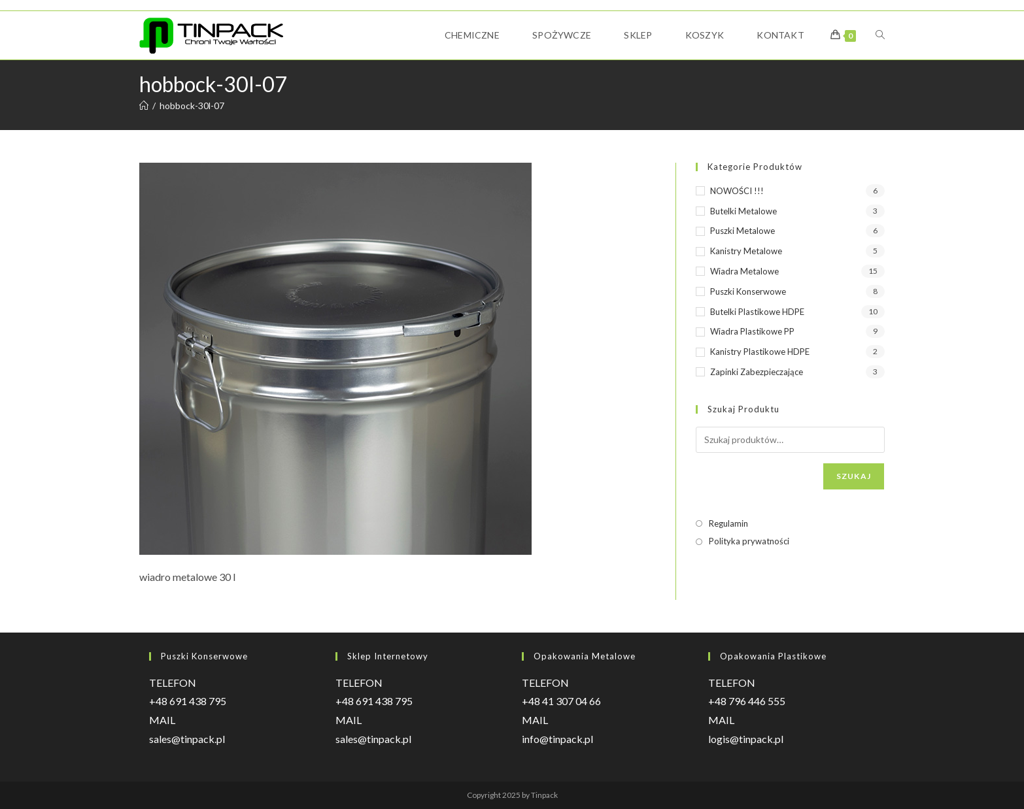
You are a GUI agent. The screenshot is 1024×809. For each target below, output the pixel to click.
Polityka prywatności (749, 541)
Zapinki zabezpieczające (756, 372)
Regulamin (728, 523)
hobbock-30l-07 (192, 105)
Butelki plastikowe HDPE (757, 311)
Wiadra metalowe (744, 271)
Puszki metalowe (742, 230)
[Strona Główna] (143, 105)
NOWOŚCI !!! (737, 191)
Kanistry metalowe (746, 251)
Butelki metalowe (743, 211)
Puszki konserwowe (748, 291)
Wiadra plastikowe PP (752, 331)
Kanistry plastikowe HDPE (760, 351)
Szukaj (853, 476)
